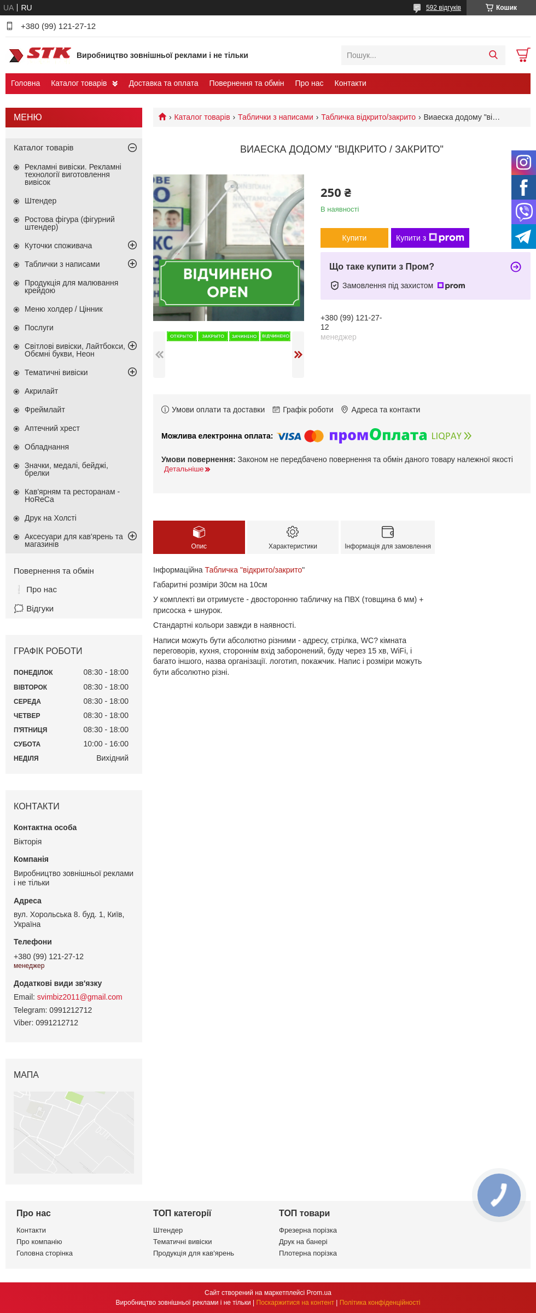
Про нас (309, 83)
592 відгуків (443, 7)
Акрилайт (41, 391)
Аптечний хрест (52, 428)
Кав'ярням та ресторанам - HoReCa (72, 495)
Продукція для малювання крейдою (71, 286)
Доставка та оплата (163, 83)
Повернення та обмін (246, 83)
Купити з (430, 238)
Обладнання (47, 446)
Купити (354, 238)
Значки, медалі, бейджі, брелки (66, 469)
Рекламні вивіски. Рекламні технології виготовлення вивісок (73, 174)
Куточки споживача (58, 245)
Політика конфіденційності (380, 1302)
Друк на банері (303, 1242)
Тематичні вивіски (56, 372)
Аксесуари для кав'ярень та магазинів (74, 540)
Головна (25, 83)
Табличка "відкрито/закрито (253, 569)
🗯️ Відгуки (34, 608)
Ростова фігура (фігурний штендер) (70, 223)
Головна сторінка (44, 1253)
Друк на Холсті (51, 517)
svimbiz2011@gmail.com (80, 997)
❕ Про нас (35, 589)
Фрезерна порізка (308, 1230)
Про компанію (39, 1242)
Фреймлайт (45, 409)
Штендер (40, 200)
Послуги (39, 327)
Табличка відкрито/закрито (368, 117)
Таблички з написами (275, 117)
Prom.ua (319, 1293)
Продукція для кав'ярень (193, 1253)
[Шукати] (493, 55)
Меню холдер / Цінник (64, 309)
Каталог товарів (79, 83)
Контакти (350, 83)
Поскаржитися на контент (295, 1302)
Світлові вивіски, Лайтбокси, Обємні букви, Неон (75, 350)
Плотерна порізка (308, 1253)
